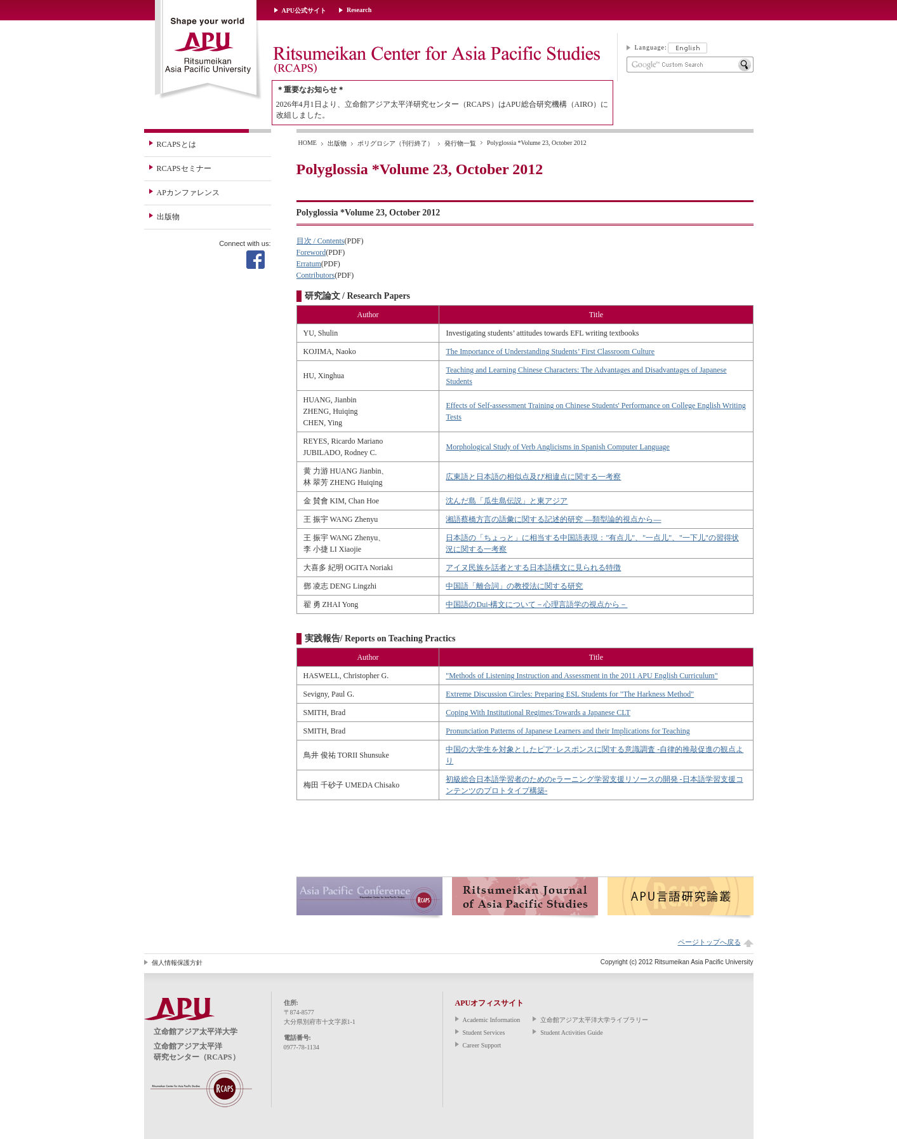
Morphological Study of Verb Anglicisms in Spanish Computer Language (557, 446)
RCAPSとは (176, 144)
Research (359, 9)
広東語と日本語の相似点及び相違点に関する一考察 (533, 476)
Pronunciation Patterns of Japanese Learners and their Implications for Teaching (567, 730)
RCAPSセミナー (184, 168)
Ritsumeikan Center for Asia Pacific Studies (436, 60)
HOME (307, 142)
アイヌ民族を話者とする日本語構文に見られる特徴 (533, 567)
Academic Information (492, 1019)
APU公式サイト (304, 10)
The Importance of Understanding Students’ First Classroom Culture (550, 351)
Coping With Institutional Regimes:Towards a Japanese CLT (538, 712)
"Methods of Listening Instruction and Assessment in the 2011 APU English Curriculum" (581, 675)
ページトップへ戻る (709, 942)
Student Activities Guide (571, 1032)
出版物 (168, 216)
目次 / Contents (320, 240)
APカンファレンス (188, 192)
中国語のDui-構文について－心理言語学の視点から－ (536, 604)
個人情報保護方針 (177, 962)
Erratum (308, 263)
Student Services (484, 1032)
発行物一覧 (460, 143)
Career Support (482, 1045)
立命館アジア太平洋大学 (208, 50)
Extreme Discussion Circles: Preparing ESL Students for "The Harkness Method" (570, 694)
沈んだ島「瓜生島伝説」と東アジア (507, 500)
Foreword (311, 252)
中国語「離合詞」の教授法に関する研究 (514, 586)
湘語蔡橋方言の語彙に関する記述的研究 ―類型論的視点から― (553, 519)
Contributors (315, 275)
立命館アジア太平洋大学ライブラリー (594, 1019)
